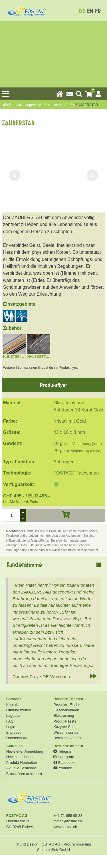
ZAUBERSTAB (36, 591)
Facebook (63, 762)
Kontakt (12, 704)
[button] (23, 512)
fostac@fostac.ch (67, 821)
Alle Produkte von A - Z (55, 105)
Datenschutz (16, 738)
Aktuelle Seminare (21, 768)
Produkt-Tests (64, 721)
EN (90, 11)
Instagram (63, 757)
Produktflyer (53, 385)
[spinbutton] (11, 515)
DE (81, 11)
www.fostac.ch (65, 827)
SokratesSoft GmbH (53, 850)
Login (10, 727)
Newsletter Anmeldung (24, 751)
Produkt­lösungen (22, 105)
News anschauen (20, 757)
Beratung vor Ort (67, 738)
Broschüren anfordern (24, 774)
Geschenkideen (66, 710)
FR (98, 11)
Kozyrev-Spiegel (66, 727)
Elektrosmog (63, 715)
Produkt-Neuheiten (21, 762)
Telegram (63, 751)
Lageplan (13, 715)
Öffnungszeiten (18, 710)
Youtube (62, 768)
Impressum (15, 732)
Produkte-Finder (66, 704)
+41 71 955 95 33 (67, 815)
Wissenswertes (65, 732)
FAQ (10, 721)
